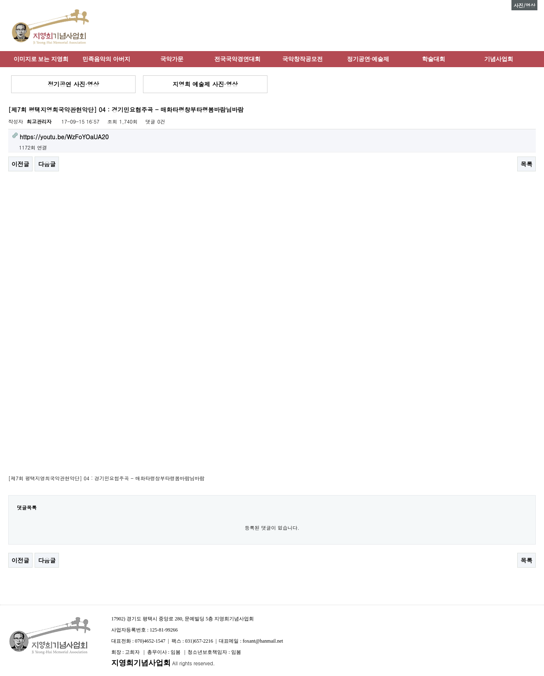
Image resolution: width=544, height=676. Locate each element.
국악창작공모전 (302, 59)
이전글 (20, 164)
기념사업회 (498, 59)
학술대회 (433, 59)
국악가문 (171, 59)
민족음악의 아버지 (106, 59)
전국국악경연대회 (237, 59)
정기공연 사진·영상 (73, 84)
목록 (526, 164)
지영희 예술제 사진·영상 (205, 84)
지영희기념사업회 (141, 663)
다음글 (47, 164)
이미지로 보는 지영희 (41, 59)
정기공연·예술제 (368, 59)
